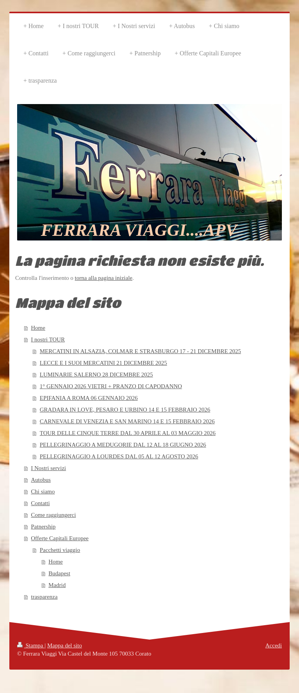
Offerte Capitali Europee (60, 538)
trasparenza (44, 597)
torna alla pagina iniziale (103, 278)
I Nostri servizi (48, 468)
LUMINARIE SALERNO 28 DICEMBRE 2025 (96, 374)
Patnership (43, 526)
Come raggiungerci (53, 515)
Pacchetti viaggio (60, 550)
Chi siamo (43, 491)
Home (38, 328)
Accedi (274, 645)
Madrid (57, 585)
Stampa (31, 645)
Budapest (59, 573)
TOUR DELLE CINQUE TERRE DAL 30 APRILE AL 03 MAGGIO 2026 (128, 433)
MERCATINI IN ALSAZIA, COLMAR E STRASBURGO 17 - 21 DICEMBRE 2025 (140, 351)
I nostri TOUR (48, 339)
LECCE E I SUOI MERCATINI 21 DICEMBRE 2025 (103, 363)
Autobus (41, 480)
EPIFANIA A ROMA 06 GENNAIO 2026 (89, 398)
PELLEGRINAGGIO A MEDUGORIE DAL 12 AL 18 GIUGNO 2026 (123, 445)
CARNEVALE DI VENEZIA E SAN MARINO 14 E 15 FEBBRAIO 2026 (127, 421)
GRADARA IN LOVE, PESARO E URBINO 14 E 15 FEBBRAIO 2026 (125, 410)
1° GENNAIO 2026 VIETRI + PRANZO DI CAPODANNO (111, 386)
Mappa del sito (64, 645)
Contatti (40, 503)
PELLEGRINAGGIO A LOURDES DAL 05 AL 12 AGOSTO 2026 (119, 456)
